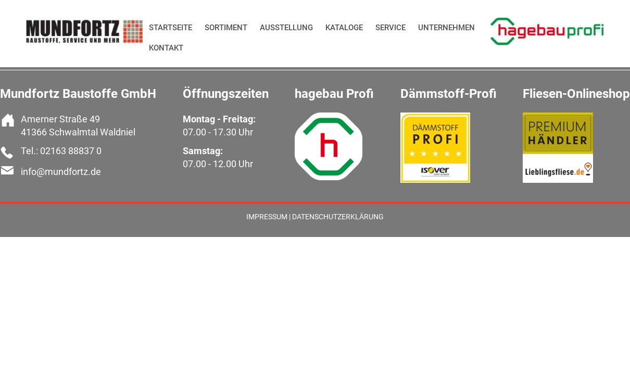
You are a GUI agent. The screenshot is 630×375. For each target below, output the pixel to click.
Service (390, 27)
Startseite (170, 27)
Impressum (266, 217)
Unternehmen (446, 27)
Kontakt (166, 48)
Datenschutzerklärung (338, 217)
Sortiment (226, 27)
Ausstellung (286, 27)
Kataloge (344, 27)
